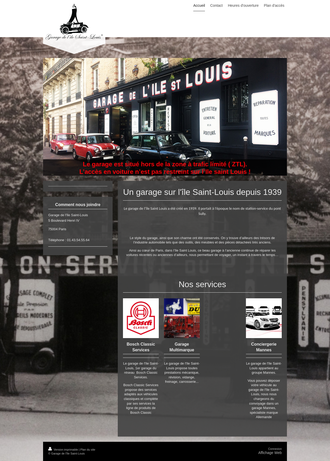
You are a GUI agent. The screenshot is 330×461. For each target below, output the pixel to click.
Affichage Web (270, 453)
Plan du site (87, 449)
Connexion (275, 448)
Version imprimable (63, 449)
